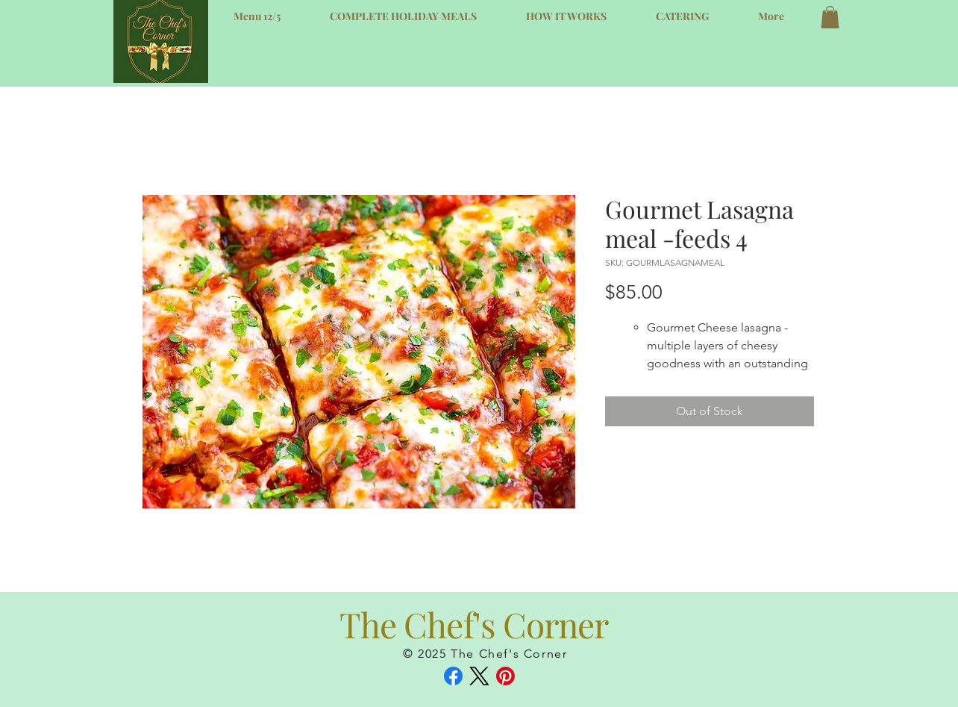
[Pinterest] (505, 676)
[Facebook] (453, 676)
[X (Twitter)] (479, 676)
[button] (830, 17)
